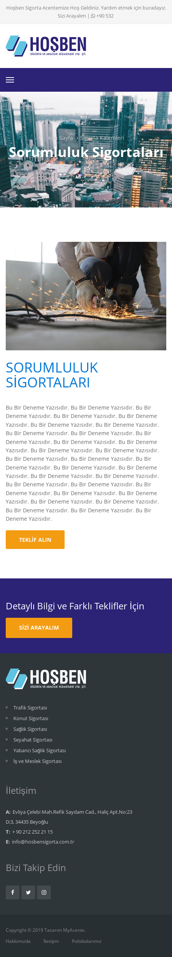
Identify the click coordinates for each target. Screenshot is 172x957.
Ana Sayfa (60, 137)
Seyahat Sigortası (32, 739)
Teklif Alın (35, 539)
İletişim (51, 941)
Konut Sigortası (30, 718)
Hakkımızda (18, 941)
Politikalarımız (87, 941)
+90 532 (102, 15)
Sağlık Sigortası (30, 728)
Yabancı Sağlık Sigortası (39, 750)
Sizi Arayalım (72, 15)
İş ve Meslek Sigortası (37, 761)
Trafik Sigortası (30, 707)
